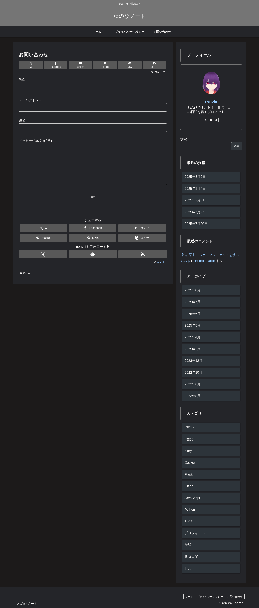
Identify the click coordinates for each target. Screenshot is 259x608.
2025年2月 (193, 349)
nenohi (211, 101)
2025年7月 (193, 302)
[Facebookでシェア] (55, 65)
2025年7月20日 (196, 224)
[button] (154, 65)
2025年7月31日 (196, 200)
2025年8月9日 (195, 177)
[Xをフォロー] (43, 262)
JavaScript (192, 498)
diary (188, 451)
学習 (188, 545)
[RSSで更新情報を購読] (142, 262)
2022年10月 (193, 372)
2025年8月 (193, 290)
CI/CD (189, 427)
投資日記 (191, 556)
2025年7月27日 (196, 212)
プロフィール (195, 533)
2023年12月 (193, 361)
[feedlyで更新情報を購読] (93, 262)
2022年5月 (193, 396)
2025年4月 (193, 337)
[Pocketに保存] (105, 65)
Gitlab (189, 486)
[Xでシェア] (31, 65)
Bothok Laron (205, 261)
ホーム (189, 596)
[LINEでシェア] (130, 65)
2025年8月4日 (195, 188)
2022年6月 (193, 384)
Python (190, 509)
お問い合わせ (234, 596)
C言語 (189, 439)
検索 (183, 139)
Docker (190, 462)
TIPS (188, 521)
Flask (189, 474)
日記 (188, 568)
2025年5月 (193, 325)
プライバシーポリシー (210, 596)
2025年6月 (193, 314)
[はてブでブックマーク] (80, 65)
